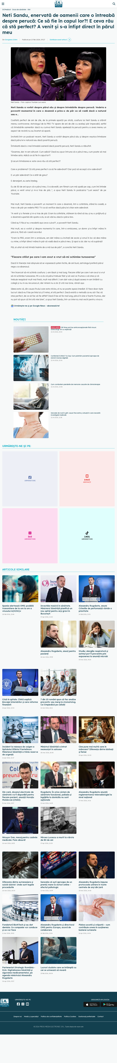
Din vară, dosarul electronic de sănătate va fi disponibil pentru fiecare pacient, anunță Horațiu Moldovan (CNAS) (18, 796)
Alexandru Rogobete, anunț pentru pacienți (58, 652)
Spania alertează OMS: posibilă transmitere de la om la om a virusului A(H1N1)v (18, 608)
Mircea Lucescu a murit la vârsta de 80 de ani (57, 838)
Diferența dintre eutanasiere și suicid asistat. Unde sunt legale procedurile (18, 885)
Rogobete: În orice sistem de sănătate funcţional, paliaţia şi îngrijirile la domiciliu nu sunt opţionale (56, 796)
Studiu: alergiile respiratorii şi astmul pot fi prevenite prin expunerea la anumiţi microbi (93, 654)
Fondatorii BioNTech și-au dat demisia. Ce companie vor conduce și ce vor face (19, 927)
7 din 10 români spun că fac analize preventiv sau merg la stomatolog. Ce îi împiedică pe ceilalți (58, 702)
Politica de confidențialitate (51, 1016)
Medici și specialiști (31, 1016)
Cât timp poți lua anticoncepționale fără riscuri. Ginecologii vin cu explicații (73, 328)
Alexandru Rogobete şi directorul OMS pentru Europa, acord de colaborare (57, 927)
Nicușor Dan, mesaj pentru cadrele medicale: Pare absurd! (19, 838)
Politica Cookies (70, 1016)
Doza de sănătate (19, 10)
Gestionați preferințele (86, 1016)
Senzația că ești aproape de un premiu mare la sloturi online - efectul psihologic (56, 885)
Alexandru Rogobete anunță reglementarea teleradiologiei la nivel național (95, 795)
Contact (100, 1016)
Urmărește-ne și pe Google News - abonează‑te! (37, 306)
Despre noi (17, 1016)
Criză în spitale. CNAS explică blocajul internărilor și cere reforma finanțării (20, 702)
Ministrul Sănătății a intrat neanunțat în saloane (54, 748)
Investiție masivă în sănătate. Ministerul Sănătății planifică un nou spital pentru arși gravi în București (56, 609)
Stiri (29, 10)
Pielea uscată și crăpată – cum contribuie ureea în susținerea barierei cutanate (94, 927)
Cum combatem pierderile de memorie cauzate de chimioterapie (75, 384)
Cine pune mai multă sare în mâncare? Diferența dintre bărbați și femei (96, 749)
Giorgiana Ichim (11, 40)
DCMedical (6, 10)
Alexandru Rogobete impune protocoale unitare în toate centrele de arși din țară (93, 885)
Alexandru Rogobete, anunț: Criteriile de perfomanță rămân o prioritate (95, 608)
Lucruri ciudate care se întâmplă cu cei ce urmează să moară (58, 968)
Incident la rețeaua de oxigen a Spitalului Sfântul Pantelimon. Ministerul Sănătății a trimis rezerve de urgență (20, 750)
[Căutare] (114, 4)
